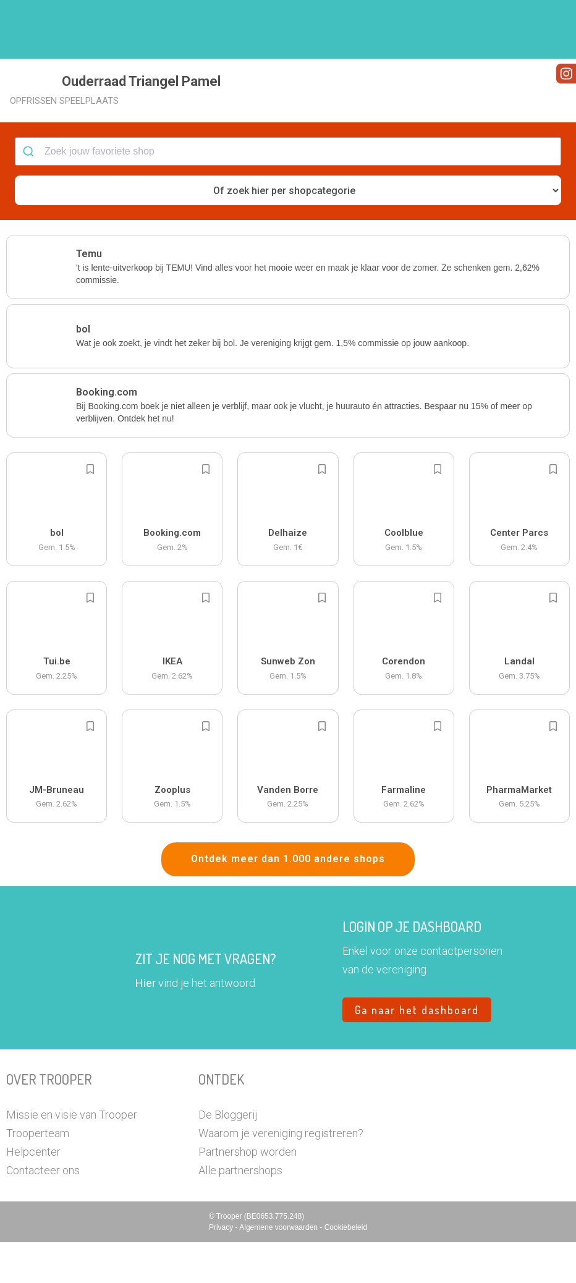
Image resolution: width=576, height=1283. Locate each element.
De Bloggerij (227, 1155)
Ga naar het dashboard (417, 1050)
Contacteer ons (43, 1211)
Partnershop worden (247, 1192)
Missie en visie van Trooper (71, 1155)
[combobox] (288, 193)
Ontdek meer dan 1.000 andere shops (288, 900)
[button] (548, 29)
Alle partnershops (240, 1211)
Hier (145, 1023)
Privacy (222, 1268)
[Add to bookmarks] (90, 510)
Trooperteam (37, 1173)
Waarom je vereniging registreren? (280, 1173)
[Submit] (29, 192)
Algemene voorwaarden (279, 1268)
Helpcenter (33, 1192)
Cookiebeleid (345, 1268)
